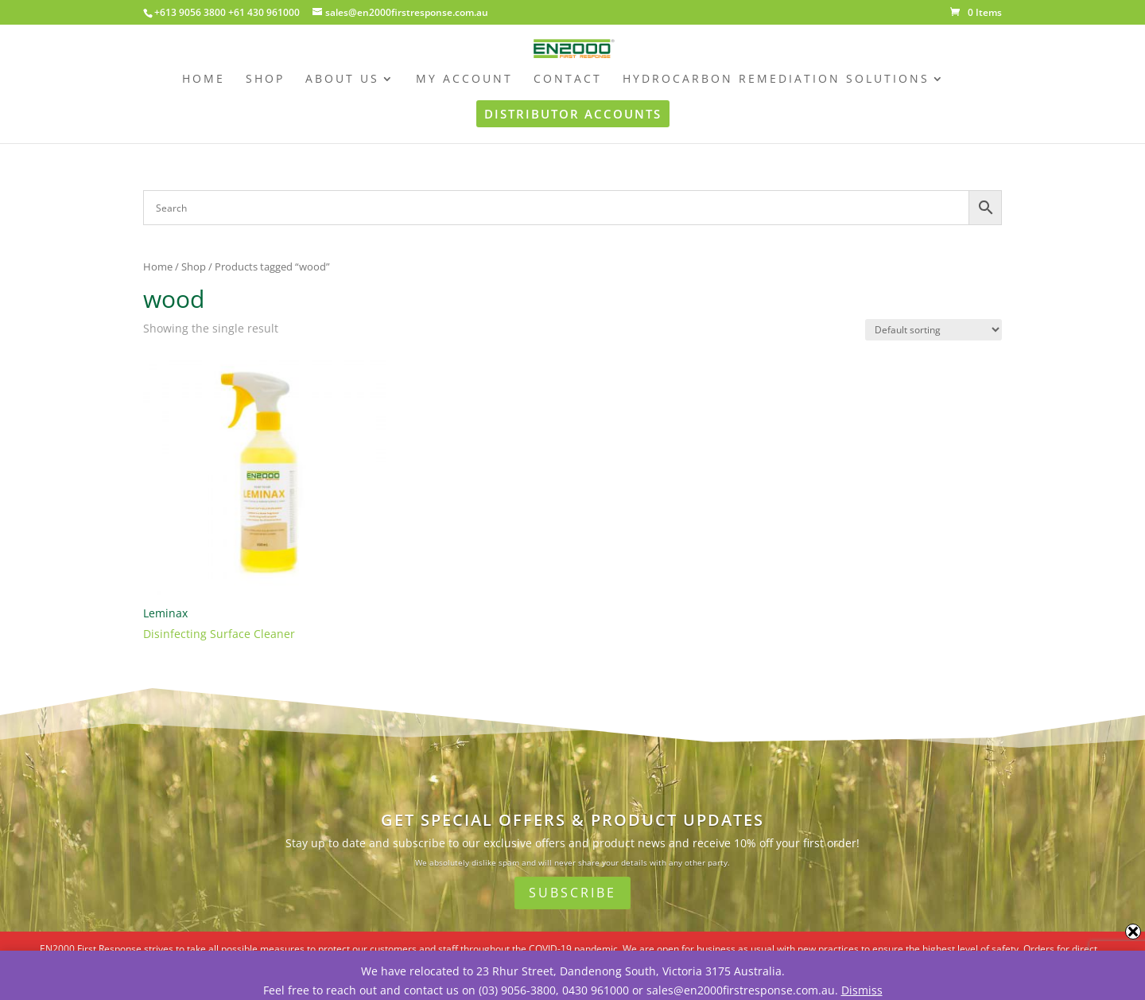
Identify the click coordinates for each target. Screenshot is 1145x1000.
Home (158, 266)
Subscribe (572, 892)
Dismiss (862, 990)
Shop (193, 266)
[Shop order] (933, 329)
